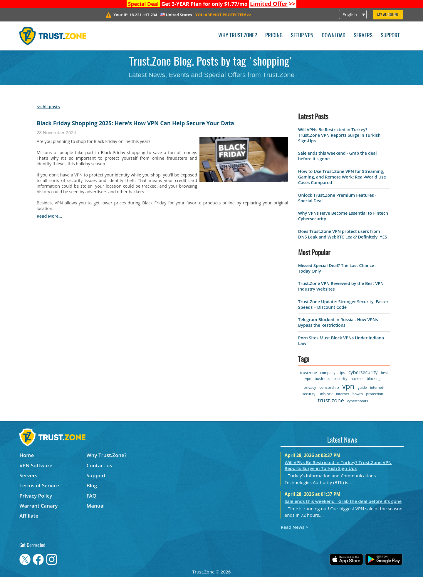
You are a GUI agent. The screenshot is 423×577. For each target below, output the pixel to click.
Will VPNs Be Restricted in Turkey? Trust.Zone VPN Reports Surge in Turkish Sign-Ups (339, 135)
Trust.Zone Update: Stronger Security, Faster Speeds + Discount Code (343, 304)
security (340, 378)
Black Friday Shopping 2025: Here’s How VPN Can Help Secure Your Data (135, 123)
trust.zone (331, 400)
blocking (373, 378)
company (327, 372)
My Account (388, 15)
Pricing (274, 36)
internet (342, 393)
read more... (49, 216)
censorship (329, 387)
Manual (96, 505)
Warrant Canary (38, 505)
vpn (348, 386)
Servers (363, 36)
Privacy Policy (35, 495)
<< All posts (48, 106)
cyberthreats (357, 400)
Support (390, 36)
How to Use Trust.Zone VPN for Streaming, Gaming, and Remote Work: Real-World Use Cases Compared (342, 177)
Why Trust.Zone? (237, 36)
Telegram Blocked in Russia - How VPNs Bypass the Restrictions (338, 322)
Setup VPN (302, 36)
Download (333, 36)
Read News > (294, 527)
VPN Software (35, 465)
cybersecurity (362, 372)
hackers (357, 378)
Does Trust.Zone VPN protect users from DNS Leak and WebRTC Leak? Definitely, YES (342, 234)
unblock (326, 393)
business (322, 378)
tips (342, 372)
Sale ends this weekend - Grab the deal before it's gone (343, 501)
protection (374, 393)
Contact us (99, 465)
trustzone (308, 372)
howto (357, 393)
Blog (92, 485)
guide (362, 387)
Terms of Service (39, 485)
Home (26, 455)
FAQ (92, 495)
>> (273, 4)
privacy (309, 387)
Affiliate (28, 515)
